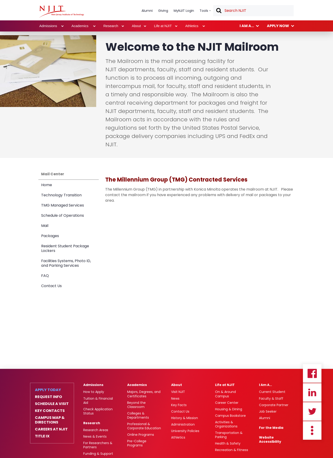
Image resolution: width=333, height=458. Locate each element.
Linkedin (312, 392)
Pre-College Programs (136, 443)
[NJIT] (61, 12)
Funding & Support (98, 454)
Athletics (178, 437)
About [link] (136, 26)
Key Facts (179, 405)
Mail (44, 225)
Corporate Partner (273, 405)
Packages (50, 235)
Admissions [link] (48, 26)
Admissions (93, 385)
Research (91, 423)
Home (46, 185)
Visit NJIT (178, 392)
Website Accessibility (270, 439)
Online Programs (140, 435)
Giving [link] (163, 10)
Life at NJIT (225, 385)
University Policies (185, 431)
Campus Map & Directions (50, 420)
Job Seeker (268, 411)
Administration (183, 424)
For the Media (271, 428)
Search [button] (218, 10)
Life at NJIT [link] (163, 26)
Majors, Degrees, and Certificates (143, 394)
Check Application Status (98, 411)
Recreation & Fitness (231, 450)
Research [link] (110, 26)
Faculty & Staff (271, 398)
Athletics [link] (191, 26)
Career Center (226, 403)
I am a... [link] (247, 25)
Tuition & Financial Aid (98, 400)
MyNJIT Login (184, 10)
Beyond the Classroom (136, 405)
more (312, 430)
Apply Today (48, 390)
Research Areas (95, 430)
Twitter (312, 411)
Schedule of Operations (62, 215)
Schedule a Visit (52, 404)
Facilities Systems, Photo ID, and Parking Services (66, 263)
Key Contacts (50, 410)
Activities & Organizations (226, 424)
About (176, 385)
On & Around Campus (225, 394)
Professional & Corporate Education (144, 426)
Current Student (272, 392)
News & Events (95, 436)
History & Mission (184, 418)
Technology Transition (61, 195)
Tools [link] (204, 10)
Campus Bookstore (230, 416)
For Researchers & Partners (97, 445)
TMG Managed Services (62, 205)
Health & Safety (227, 443)
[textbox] (253, 10)
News (175, 398)
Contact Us (51, 286)
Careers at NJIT (51, 429)
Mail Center (52, 174)
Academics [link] (79, 26)
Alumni (264, 418)
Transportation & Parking (229, 435)
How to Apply (93, 392)
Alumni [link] (147, 10)
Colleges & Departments (138, 415)
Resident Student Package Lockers (65, 248)
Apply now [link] (278, 25)
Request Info (48, 397)
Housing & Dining (228, 409)
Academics (137, 385)
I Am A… (265, 385)
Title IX (42, 436)
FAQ (45, 275)
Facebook (312, 373)
